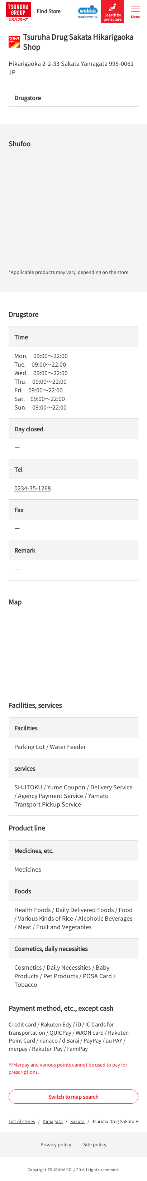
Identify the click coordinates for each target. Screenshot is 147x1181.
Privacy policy (56, 1144)
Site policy (94, 1144)
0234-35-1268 (32, 488)
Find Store (33, 11)
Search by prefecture (113, 11)
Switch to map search (73, 1096)
